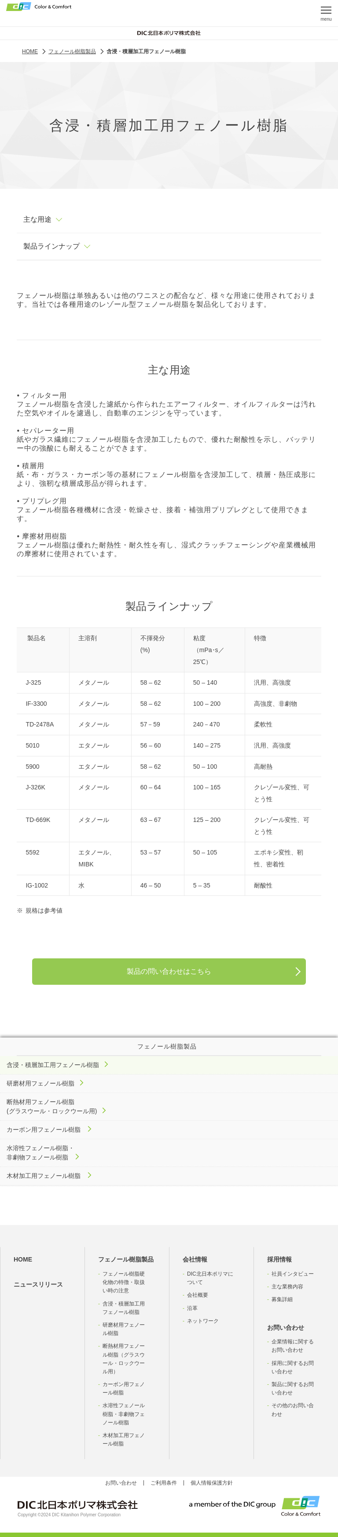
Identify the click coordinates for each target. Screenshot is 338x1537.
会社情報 (195, 1259)
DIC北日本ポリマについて (210, 1278)
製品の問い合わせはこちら (169, 971)
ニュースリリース (38, 1284)
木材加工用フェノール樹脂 (124, 1439)
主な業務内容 (287, 1287)
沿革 (192, 1308)
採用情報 (279, 1259)
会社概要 (197, 1295)
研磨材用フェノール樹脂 (124, 1329)
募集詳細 (282, 1299)
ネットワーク (203, 1321)
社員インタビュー (293, 1274)
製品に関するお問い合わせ (293, 1388)
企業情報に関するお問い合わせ (293, 1346)
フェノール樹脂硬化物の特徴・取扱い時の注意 (124, 1282)
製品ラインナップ (51, 246)
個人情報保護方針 (212, 1483)
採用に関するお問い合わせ (293, 1367)
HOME (23, 1259)
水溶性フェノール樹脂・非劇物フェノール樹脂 (124, 1413)
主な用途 (37, 219)
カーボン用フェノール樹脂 (124, 1388)
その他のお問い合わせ (293, 1409)
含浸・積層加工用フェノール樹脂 (124, 1308)
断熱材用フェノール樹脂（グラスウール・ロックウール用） (124, 1359)
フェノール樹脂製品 (126, 1259)
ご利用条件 (164, 1483)
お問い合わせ (285, 1327)
